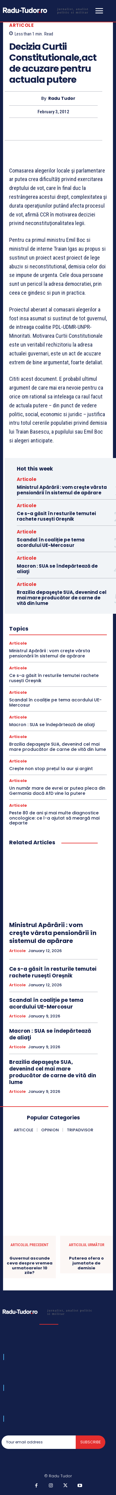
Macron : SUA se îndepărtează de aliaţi (57, 569)
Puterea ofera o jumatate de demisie (86, 1263)
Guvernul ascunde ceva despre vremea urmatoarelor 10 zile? (30, 1265)
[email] (39, 1442)
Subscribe (90, 1442)
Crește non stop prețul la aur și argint (51, 769)
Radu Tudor (61, 98)
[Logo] (47, 10)
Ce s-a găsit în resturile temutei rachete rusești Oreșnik (56, 516)
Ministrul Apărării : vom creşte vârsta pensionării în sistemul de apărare (62, 490)
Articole (21, 25)
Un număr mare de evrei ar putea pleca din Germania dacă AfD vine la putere (57, 790)
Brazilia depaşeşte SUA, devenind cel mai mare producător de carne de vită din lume (62, 597)
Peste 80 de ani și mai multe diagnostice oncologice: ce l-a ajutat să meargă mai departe (54, 818)
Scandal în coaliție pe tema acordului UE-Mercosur (51, 542)
